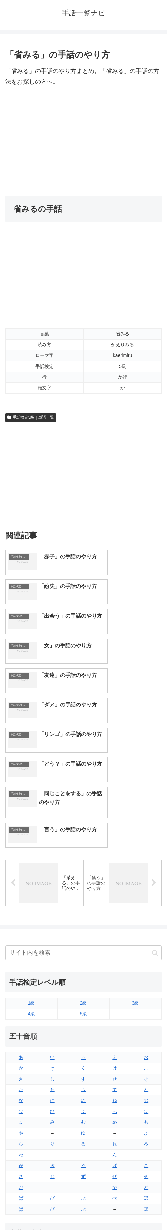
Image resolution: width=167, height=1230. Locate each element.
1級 (31, 881)
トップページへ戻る (43, 1209)
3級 (135, 881)
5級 (83, 892)
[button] (155, 831)
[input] (83, 831)
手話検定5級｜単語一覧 (30, 417)
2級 (83, 881)
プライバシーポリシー (124, 1209)
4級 (31, 892)
